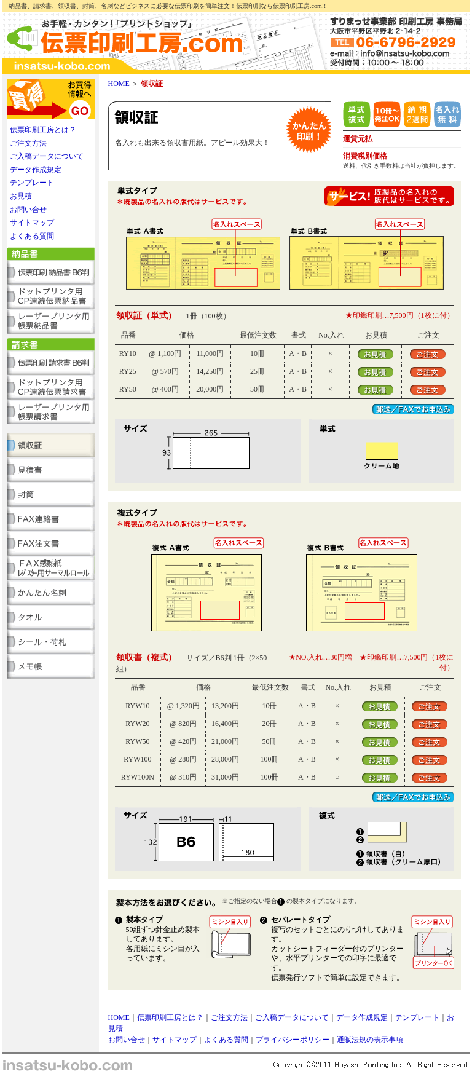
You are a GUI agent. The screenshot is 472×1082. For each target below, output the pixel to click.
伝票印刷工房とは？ (43, 129)
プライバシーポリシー (292, 1039)
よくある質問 (32, 236)
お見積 (21, 196)
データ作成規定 (35, 169)
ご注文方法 (28, 143)
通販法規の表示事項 (370, 1039)
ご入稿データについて (47, 156)
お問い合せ (28, 209)
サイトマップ (32, 222)
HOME (119, 83)
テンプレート (32, 182)
